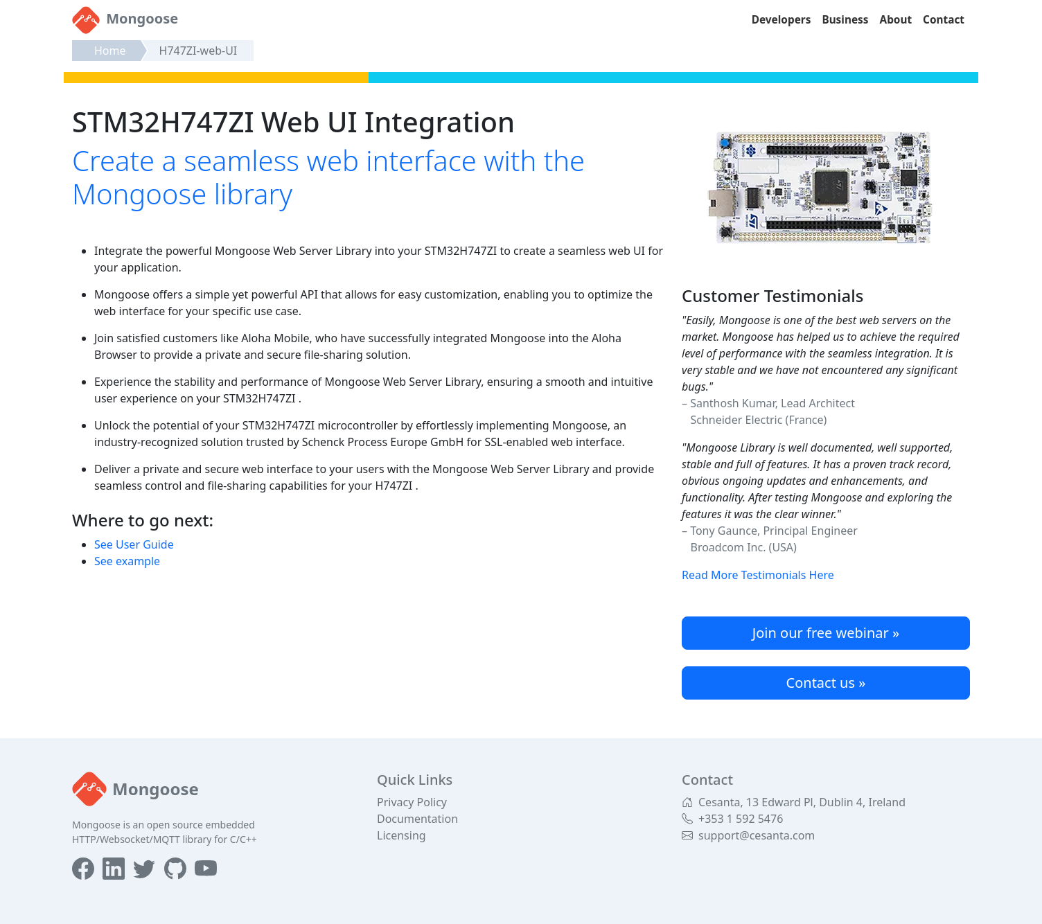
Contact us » (826, 682)
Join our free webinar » (825, 632)
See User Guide (134, 544)
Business (845, 19)
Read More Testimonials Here (758, 575)
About (896, 19)
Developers (781, 19)
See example (127, 561)
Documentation (417, 818)
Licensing (401, 835)
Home (110, 50)
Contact (943, 19)
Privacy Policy (412, 802)
